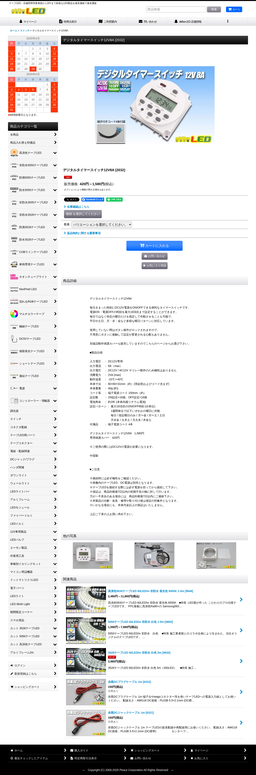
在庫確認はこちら (76, 206)
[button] (228, 22)
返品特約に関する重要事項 (82, 233)
